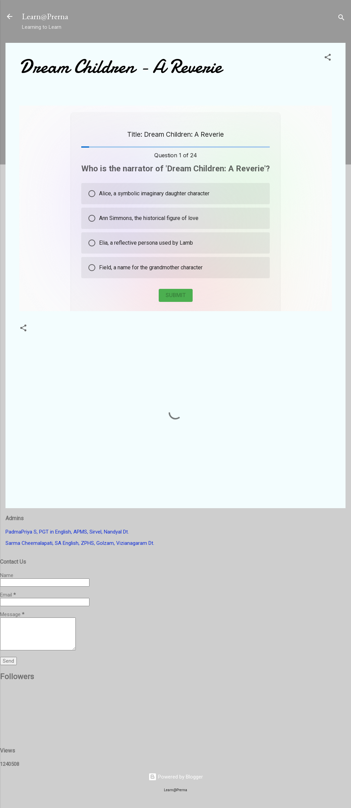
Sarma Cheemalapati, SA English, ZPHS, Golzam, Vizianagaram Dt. (79, 543)
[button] (328, 58)
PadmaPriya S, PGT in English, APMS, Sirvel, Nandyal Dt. (67, 532)
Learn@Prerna (45, 16)
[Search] (341, 18)
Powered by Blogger (175, 777)
